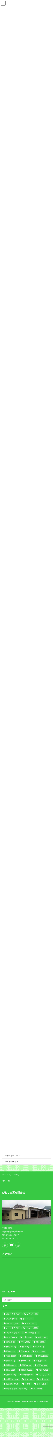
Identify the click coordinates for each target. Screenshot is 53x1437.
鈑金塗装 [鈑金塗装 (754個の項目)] (12, 1384)
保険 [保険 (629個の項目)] (40, 1342)
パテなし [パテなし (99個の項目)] (33, 1333)
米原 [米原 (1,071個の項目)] (42, 1365)
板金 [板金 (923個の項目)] (25, 1361)
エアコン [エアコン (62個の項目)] (32, 1314)
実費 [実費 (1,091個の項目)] (11, 1356)
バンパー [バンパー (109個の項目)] (32, 1328)
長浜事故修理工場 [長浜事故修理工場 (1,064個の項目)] (16, 1389)
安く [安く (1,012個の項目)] (40, 1351)
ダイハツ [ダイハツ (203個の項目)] (12, 1323)
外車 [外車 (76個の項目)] (25, 1351)
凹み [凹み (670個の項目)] (39, 1347)
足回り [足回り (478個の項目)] (44, 1375)
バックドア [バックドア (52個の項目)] (12, 1328)
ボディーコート (13, 1156)
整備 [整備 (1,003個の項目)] (43, 1356)
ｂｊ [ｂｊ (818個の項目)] (37, 1389)
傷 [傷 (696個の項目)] (25, 1347)
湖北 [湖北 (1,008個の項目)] (41, 1361)
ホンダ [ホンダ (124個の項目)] (11, 1337)
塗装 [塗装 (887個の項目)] (10, 1351)
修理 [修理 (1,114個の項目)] (11, 1347)
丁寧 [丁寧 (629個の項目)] (27, 1337)
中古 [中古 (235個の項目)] (42, 1337)
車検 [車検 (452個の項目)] (29, 1379)
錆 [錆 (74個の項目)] (27, 1384)
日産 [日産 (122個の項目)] (10, 1361)
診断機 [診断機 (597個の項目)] (27, 1375)
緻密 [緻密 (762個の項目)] (10, 1370)
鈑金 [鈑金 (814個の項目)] (44, 1379)
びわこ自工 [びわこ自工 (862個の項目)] (13, 1314)
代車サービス (12, 1161)
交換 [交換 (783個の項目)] (25, 1342)
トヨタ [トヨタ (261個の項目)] (30, 1323)
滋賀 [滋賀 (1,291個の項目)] (11, 1365)
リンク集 (6, 1181)
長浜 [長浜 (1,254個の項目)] (41, 1384)
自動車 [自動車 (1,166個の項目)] (27, 1370)
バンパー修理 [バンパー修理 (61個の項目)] (13, 1333)
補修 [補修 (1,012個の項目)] (43, 1370)
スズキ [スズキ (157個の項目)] (11, 1319)
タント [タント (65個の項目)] (27, 1319)
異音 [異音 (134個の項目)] (26, 1365)
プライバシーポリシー (12, 1175)
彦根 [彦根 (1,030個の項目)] (27, 1356)
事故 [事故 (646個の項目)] (10, 1342)
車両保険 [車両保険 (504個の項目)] (12, 1379)
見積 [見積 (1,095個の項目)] (11, 1375)
